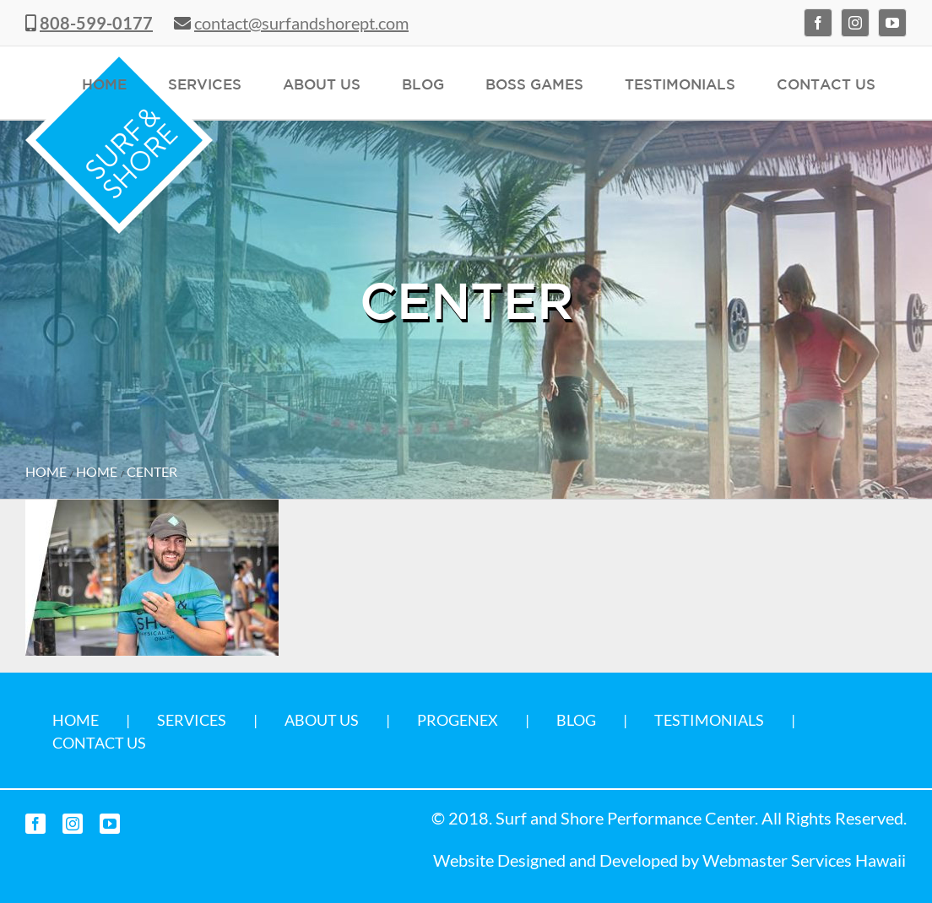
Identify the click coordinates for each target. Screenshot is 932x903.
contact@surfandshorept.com (301, 23)
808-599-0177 (96, 23)
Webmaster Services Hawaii (804, 860)
